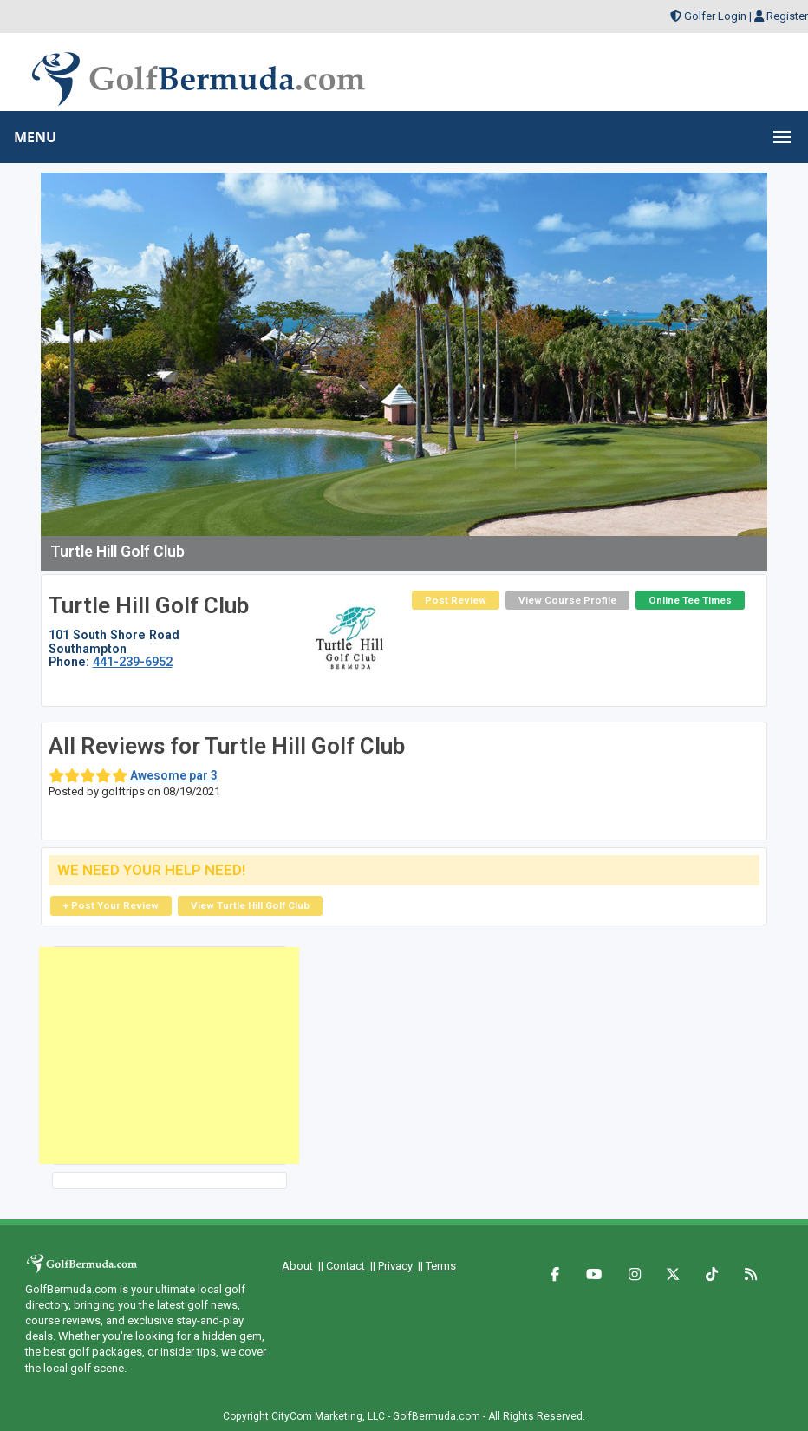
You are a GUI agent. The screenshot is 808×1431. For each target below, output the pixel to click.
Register (787, 16)
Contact (345, 1265)
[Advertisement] (169, 1055)
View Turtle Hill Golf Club (250, 905)
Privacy (395, 1265)
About (297, 1265)
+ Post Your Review (111, 905)
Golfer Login (715, 16)
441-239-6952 (133, 662)
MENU (35, 137)
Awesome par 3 (174, 775)
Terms (441, 1265)
